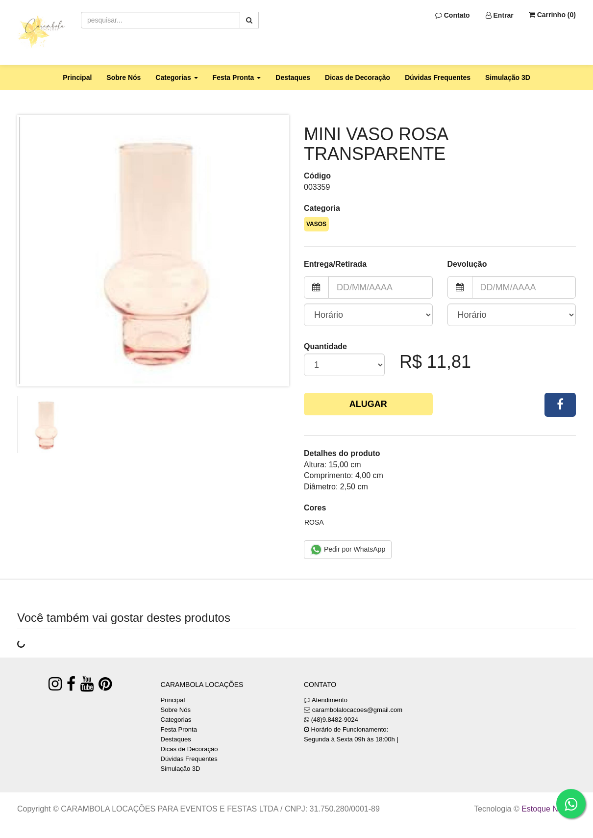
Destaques (292, 77)
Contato (452, 15)
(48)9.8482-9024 (334, 719)
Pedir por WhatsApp (347, 550)
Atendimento (325, 700)
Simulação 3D (507, 77)
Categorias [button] (176, 77)
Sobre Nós (123, 77)
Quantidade (325, 346)
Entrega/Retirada (335, 264)
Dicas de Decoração (357, 77)
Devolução (467, 264)
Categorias (176, 719)
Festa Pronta (179, 729)
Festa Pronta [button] (237, 77)
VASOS (316, 224)
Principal (77, 77)
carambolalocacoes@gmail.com (357, 709)
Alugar (368, 404)
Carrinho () (552, 15)
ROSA (314, 522)
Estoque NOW (546, 809)
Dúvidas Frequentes (437, 77)
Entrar (500, 15)
